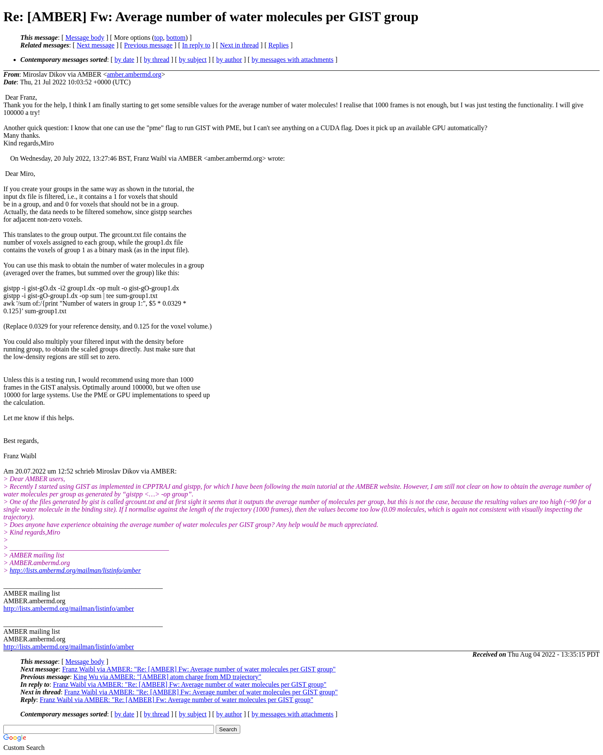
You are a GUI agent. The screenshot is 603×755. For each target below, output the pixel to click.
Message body (84, 37)
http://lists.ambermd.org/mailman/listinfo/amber (75, 570)
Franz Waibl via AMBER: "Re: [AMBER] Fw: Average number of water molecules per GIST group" (199, 669)
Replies (278, 45)
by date (124, 59)
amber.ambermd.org (134, 74)
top (158, 37)
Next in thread (239, 45)
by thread (157, 59)
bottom (175, 37)
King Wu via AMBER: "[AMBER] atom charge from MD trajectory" (167, 676)
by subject (192, 59)
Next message (95, 45)
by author (229, 59)
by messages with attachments (292, 59)
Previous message (148, 45)
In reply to (196, 45)
